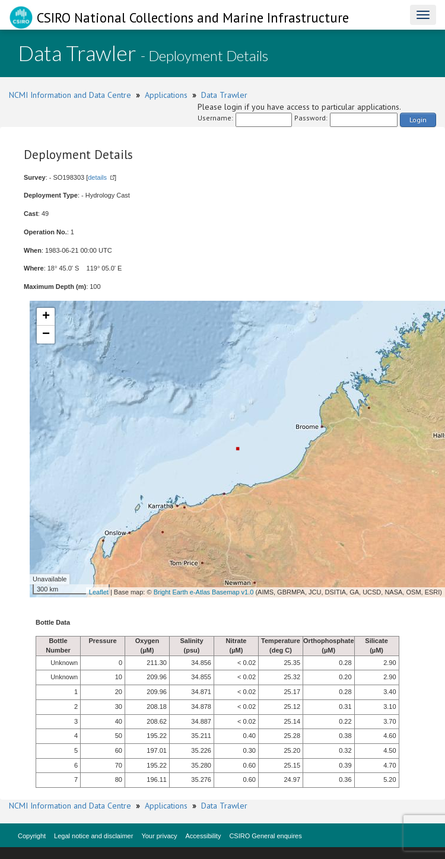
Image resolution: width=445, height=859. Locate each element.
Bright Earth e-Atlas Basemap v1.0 (204, 592)
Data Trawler (224, 95)
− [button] (46, 334)
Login (418, 119)
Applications (166, 95)
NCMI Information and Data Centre (70, 95)
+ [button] (46, 317)
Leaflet (99, 592)
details (97, 177)
